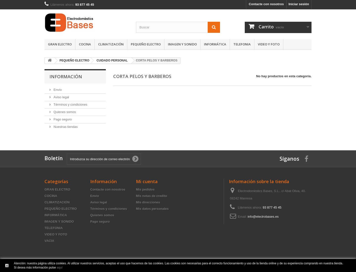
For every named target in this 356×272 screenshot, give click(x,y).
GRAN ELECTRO (60, 44)
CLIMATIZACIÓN (111, 44)
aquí (59, 267)
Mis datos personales (152, 209)
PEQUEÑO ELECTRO (146, 44)
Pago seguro (62, 119)
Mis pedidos (145, 189)
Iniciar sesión (299, 4)
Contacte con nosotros (266, 4)
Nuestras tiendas (65, 127)
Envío (57, 90)
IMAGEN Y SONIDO (182, 44)
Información (65, 76)
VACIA (49, 241)
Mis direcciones (148, 202)
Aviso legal (61, 97)
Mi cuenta (147, 181)
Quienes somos (64, 112)
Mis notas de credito (151, 196)
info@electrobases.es (263, 216)
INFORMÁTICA (215, 44)
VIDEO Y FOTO (269, 44)
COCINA (85, 44)
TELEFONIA (242, 44)
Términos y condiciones (70, 104)
